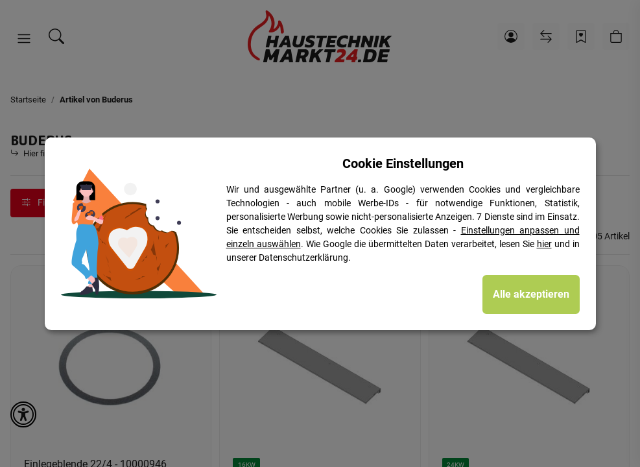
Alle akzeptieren (531, 294)
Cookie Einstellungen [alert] (403, 163)
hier (544, 244)
